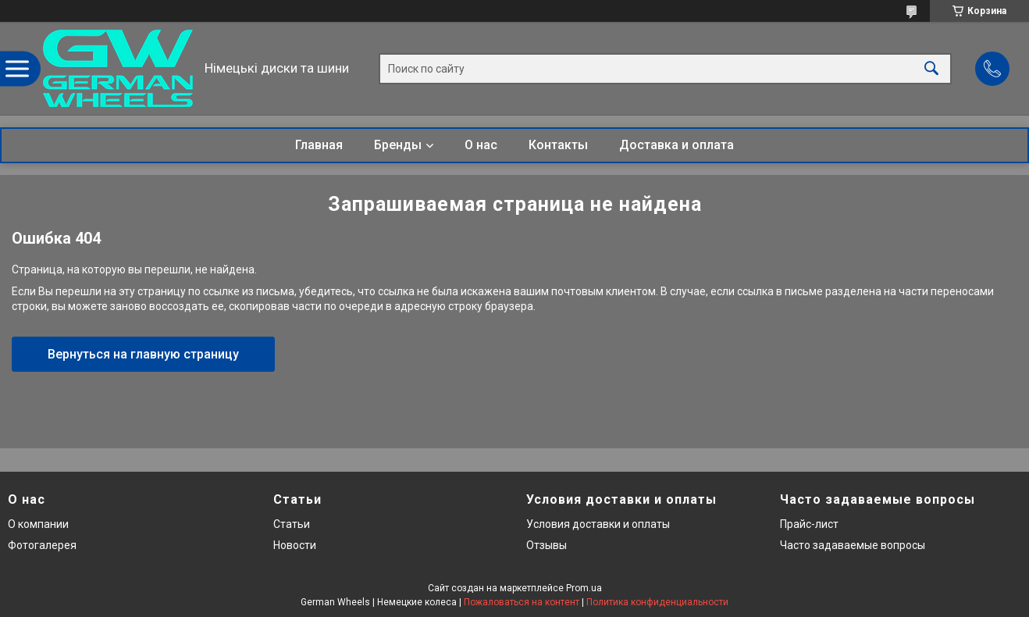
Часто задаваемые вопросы (852, 545)
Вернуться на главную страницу (143, 354)
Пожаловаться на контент (521, 602)
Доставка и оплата (676, 144)
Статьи (291, 524)
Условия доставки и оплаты (598, 524)
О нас (481, 144)
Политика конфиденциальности (657, 602)
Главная (319, 144)
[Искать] (931, 68)
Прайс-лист (809, 524)
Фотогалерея (42, 545)
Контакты (558, 144)
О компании (38, 524)
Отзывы (546, 545)
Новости (294, 545)
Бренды (398, 144)
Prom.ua (584, 588)
